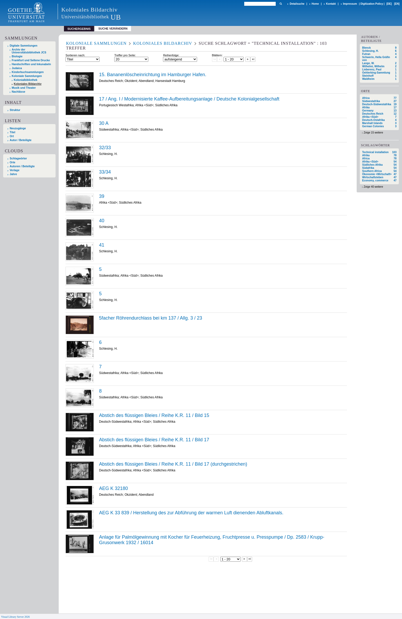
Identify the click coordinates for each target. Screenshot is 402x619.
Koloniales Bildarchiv (28, 83)
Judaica (17, 68)
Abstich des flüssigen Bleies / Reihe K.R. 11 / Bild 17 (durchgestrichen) (173, 464)
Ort (12, 136)
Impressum (350, 3)
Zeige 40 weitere (373, 186)
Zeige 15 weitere (373, 132)
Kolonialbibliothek (25, 80)
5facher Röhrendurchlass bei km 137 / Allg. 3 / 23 (150, 318)
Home (315, 3)
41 (101, 245)
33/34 (105, 172)
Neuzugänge (18, 128)
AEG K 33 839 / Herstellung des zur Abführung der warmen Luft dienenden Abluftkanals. (191, 512)
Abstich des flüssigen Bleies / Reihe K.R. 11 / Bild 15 (154, 415)
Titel (12, 132)
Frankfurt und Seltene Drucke (31, 60)
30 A (103, 123)
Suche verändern (112, 28)
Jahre (13, 174)
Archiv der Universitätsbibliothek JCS (29, 51)
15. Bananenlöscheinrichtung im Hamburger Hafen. (152, 74)
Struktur (15, 110)
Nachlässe (18, 91)
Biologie (17, 56)
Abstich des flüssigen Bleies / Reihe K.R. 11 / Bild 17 (154, 439)
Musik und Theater (24, 87)
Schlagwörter (18, 158)
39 (101, 196)
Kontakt (331, 3)
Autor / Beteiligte (20, 140)
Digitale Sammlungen (23, 45)
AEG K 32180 (113, 488)
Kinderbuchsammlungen (28, 72)
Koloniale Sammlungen (27, 76)
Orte (12, 162)
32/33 (105, 147)
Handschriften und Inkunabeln (31, 64)
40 (101, 220)
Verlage (14, 170)
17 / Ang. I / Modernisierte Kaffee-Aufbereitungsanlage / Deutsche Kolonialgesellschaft (189, 99)
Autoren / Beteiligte (22, 166)
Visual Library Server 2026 (15, 616)
